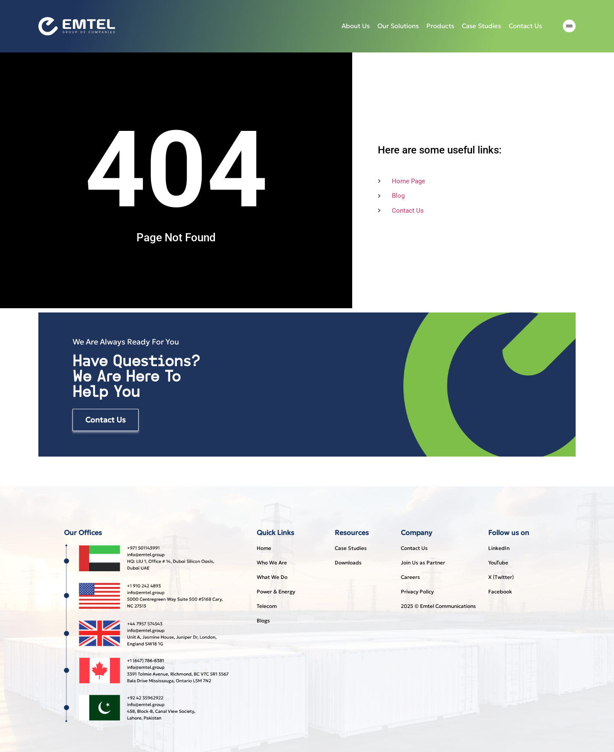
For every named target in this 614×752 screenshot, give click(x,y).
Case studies (481, 26)
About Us (356, 26)
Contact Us (525, 26)
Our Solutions (398, 26)
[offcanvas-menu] (569, 26)
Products (440, 26)
